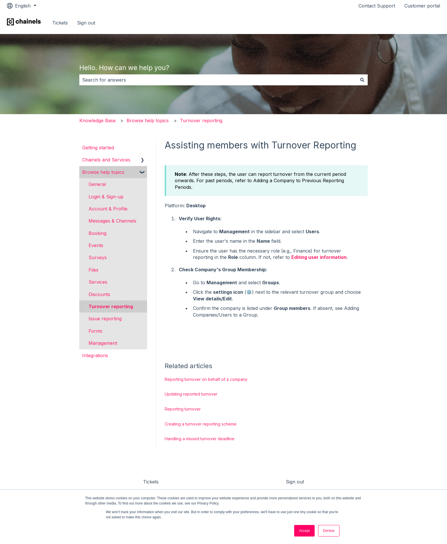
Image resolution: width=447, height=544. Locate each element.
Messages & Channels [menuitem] (112, 221)
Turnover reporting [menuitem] (111, 306)
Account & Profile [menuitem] (108, 209)
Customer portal (422, 6)
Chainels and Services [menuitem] (106, 160)
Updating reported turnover (191, 393)
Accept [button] (304, 531)
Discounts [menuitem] (99, 294)
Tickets (60, 23)
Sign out (86, 23)
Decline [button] (329, 531)
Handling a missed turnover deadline (199, 438)
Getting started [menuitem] (98, 147)
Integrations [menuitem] (95, 355)
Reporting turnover (183, 408)
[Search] (362, 79)
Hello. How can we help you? (124, 68)
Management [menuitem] (103, 343)
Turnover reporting (201, 120)
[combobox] (218, 79)
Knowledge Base (97, 120)
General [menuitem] (97, 184)
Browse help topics (148, 120)
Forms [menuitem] (95, 331)
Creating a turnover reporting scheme (200, 423)
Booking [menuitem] (97, 233)
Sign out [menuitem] (295, 482)
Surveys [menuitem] (98, 257)
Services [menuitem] (98, 282)
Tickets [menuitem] (151, 482)
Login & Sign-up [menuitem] (106, 196)
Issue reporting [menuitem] (105, 318)
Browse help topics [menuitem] (103, 172)
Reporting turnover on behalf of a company (206, 379)
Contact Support (376, 6)
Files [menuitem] (93, 270)
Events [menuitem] (96, 245)
